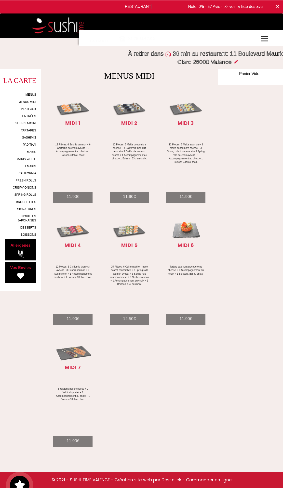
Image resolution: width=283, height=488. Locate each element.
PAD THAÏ (29, 144)
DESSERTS (28, 227)
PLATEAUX (28, 109)
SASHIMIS (29, 137)
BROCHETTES (26, 202)
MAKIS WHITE (26, 159)
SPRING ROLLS (25, 194)
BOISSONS (28, 234)
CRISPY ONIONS (24, 187)
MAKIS (31, 152)
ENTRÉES (29, 116)
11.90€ (73, 202)
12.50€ (129, 324)
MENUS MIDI (27, 102)
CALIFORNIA (27, 173)
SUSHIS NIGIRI (25, 123)
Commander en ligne (209, 480)
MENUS (31, 94)
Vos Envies (20, 273)
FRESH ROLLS (26, 180)
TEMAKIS (29, 166)
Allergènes (21, 250)
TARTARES (28, 130)
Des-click (171, 480)
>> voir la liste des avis (243, 6)
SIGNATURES (26, 209)
